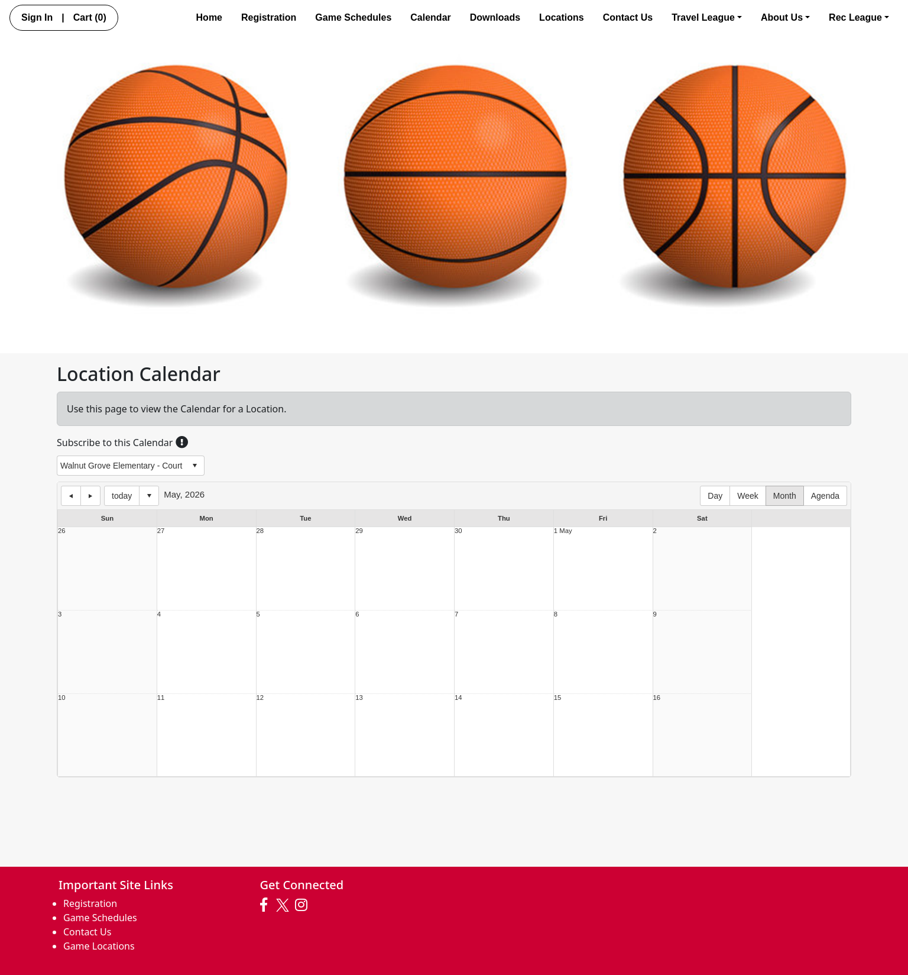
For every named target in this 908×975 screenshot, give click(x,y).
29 (359, 531)
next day (90, 496)
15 (558, 698)
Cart (89, 17)
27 (161, 531)
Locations (561, 17)
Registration (268, 17)
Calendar (430, 17)
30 (458, 531)
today (122, 496)
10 (62, 698)
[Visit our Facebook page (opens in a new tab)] (266, 905)
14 (458, 698)
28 (260, 531)
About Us (785, 17)
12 (260, 698)
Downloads (495, 17)
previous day (71, 496)
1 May (563, 531)
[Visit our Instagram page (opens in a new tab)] (304, 905)
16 (657, 698)
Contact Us (628, 17)
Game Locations (99, 946)
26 (62, 531)
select (194, 465)
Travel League (707, 17)
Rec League (859, 17)
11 (161, 698)
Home (209, 17)
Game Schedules (353, 17)
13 (359, 698)
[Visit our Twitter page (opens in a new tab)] (284, 905)
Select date (149, 496)
